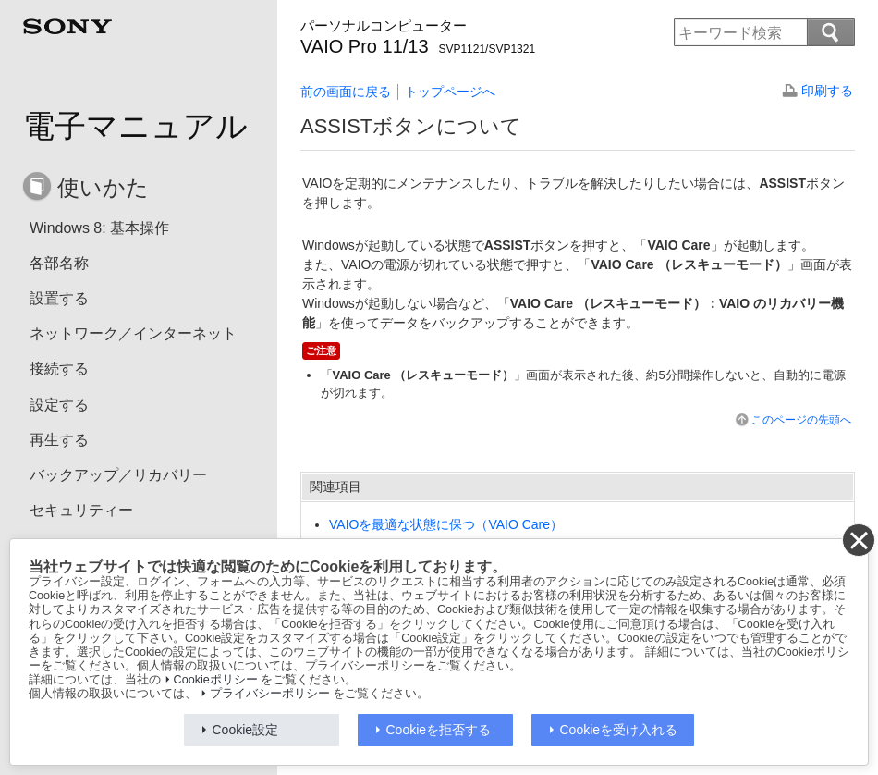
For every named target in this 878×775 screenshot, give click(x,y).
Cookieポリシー (216, 679)
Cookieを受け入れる (619, 729)
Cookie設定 (246, 729)
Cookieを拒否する (439, 729)
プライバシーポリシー (270, 693)
